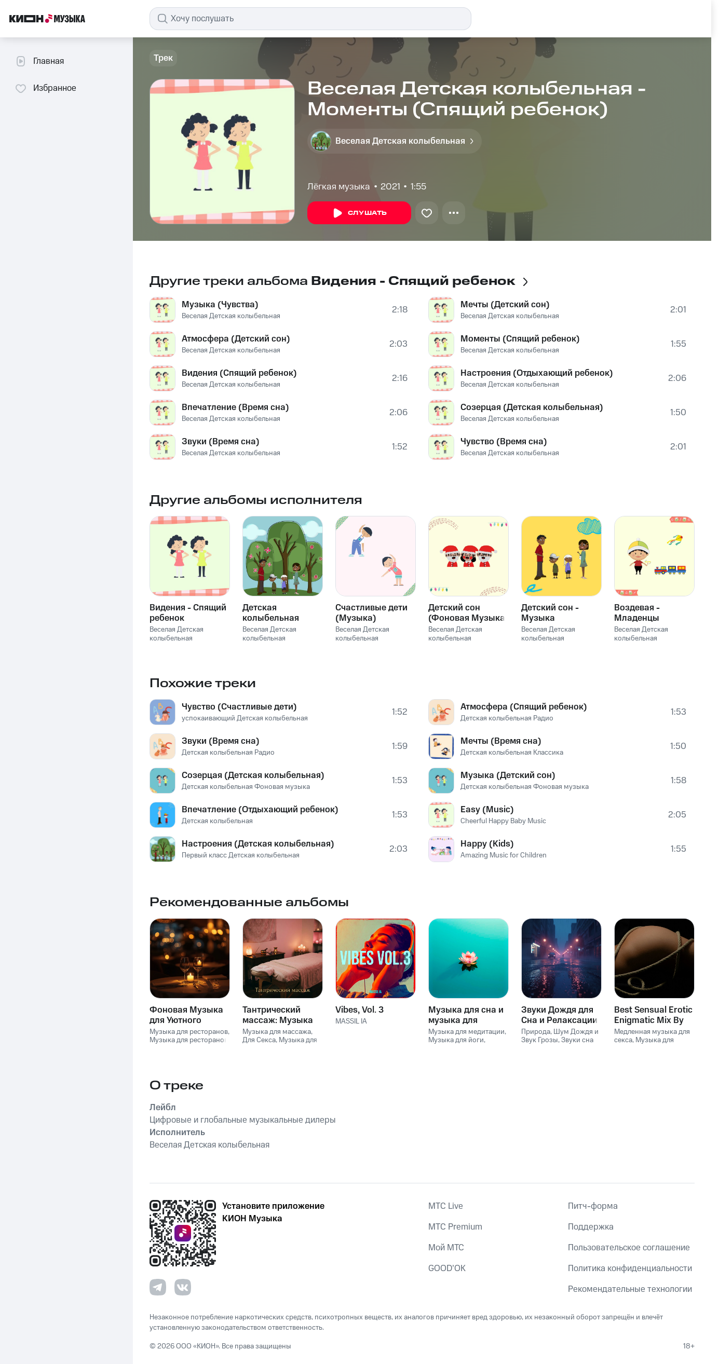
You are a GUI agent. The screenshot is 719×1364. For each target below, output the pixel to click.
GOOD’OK (447, 1268)
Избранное (45, 88)
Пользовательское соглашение (629, 1248)
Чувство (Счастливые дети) (239, 707)
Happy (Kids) (487, 844)
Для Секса (259, 1040)
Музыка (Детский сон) (507, 775)
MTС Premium (455, 1227)
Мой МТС (446, 1248)
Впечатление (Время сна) (235, 407)
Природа (535, 1032)
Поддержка (591, 1227)
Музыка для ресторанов (189, 1032)
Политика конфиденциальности (630, 1268)
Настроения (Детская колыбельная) (258, 844)
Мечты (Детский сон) (505, 304)
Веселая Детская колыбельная (231, 316)
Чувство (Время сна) (503, 441)
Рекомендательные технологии (630, 1289)
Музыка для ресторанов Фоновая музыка (189, 1044)
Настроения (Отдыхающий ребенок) (536, 373)
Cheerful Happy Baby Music (503, 821)
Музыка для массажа (276, 1032)
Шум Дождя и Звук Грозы (560, 1036)
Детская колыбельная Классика (511, 752)
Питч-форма (593, 1206)
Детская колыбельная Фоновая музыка (246, 787)
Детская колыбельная (217, 821)
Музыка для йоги (456, 1040)
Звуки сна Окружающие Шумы (557, 1044)
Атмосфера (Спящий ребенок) (523, 707)
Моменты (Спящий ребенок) (520, 339)
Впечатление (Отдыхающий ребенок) (260, 809)
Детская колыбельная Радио (228, 752)
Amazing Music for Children (503, 855)
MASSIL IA (351, 1021)
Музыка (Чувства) (220, 304)
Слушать (359, 213)
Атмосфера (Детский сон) (236, 339)
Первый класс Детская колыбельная (241, 855)
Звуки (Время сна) (221, 441)
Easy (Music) (487, 809)
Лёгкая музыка (338, 187)
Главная (39, 61)
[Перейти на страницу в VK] (182, 1287)
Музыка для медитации (466, 1032)
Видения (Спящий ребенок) (239, 373)
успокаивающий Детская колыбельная (245, 718)
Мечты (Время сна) (500, 741)
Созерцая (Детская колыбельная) (531, 407)
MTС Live (445, 1206)
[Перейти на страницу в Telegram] (158, 1287)
